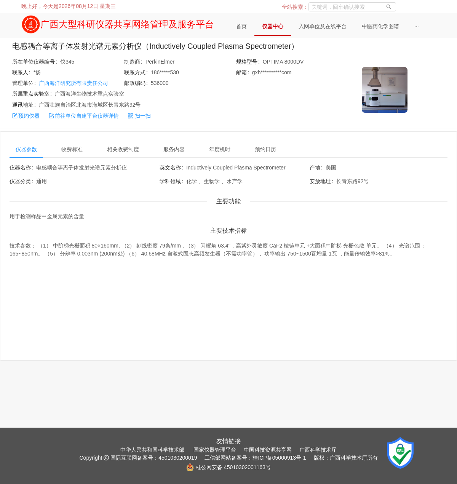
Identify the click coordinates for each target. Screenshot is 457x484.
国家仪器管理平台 (214, 450)
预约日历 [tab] (265, 149)
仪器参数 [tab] (26, 149)
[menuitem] (241, 27)
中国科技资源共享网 (268, 450)
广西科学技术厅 (318, 450)
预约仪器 (26, 116)
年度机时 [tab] (219, 149)
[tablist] (228, 149)
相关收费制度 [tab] (123, 149)
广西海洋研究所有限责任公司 (73, 83)
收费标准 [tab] (72, 149)
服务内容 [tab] (174, 149)
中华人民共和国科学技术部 (152, 450)
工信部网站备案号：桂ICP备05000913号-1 (255, 458)
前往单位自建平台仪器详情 (84, 116)
